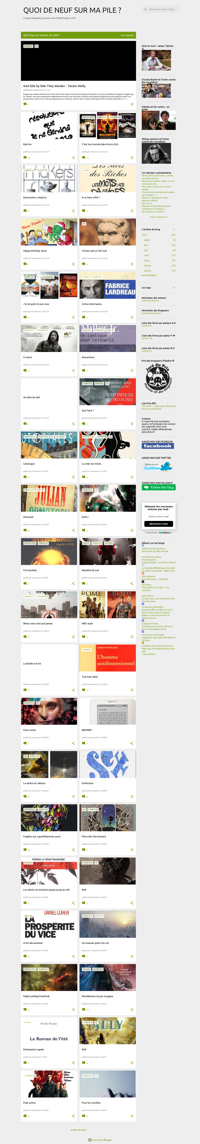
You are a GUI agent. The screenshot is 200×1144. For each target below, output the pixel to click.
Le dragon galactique (153, 607)
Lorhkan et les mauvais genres (157, 646)
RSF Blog (146, 584)
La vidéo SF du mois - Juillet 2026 (158, 571)
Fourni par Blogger (100, 1140)
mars (146, 260)
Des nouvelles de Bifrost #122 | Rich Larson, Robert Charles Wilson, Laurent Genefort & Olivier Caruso (157, 613)
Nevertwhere (148, 576)
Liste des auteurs (150, 300)
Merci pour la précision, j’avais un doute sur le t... (157, 177)
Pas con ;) (147, 203)
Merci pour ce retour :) (153, 211)
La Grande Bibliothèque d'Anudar (159, 568)
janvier (147, 270)
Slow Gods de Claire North (155, 551)
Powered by (159, 532)
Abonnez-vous (158, 523)
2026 (144, 235)
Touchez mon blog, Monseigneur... (151, 558)
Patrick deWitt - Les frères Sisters (159, 562)
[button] (132, 104)
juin (146, 245)
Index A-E (147, 325)
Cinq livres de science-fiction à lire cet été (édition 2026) (157, 628)
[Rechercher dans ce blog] (163, 9)
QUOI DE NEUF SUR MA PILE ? (72, 10)
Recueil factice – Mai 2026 (155, 579)
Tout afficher (127, 35)
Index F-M (147, 338)
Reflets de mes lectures (153, 548)
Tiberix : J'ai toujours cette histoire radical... (155, 199)
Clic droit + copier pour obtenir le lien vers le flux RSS (159, 407)
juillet (147, 240)
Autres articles (78, 1130)
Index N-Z (147, 351)
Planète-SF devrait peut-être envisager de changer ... (156, 207)
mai (146, 250)
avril (146, 255)
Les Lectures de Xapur (153, 634)
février (147, 265)
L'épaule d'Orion (150, 623)
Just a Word (147, 596)
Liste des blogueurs (151, 313)
